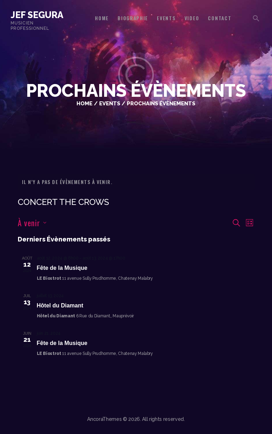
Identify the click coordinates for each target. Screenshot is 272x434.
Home (84, 103)
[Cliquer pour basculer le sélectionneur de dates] (32, 223)
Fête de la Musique (62, 268)
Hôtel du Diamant (60, 305)
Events (109, 103)
